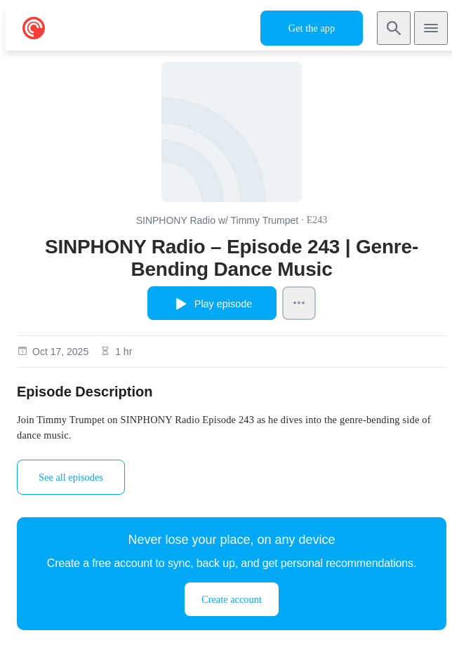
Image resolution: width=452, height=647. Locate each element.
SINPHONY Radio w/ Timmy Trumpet (217, 220)
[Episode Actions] (299, 303)
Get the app (311, 28)
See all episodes (71, 477)
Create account (231, 599)
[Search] (394, 28)
